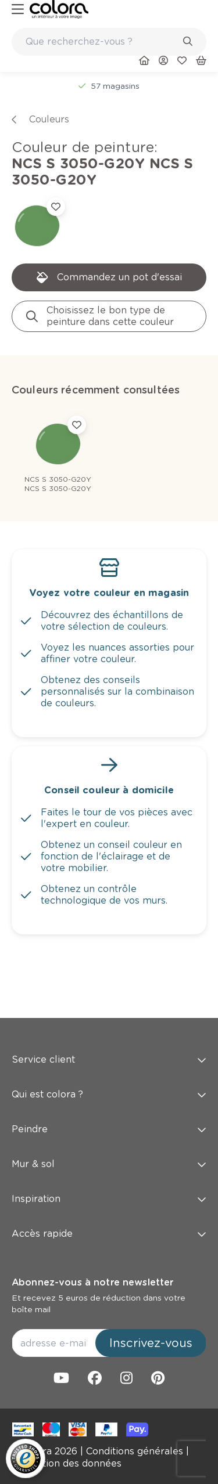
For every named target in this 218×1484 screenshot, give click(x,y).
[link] (59, 9)
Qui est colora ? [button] (109, 1094)
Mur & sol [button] (109, 1163)
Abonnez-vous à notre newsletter (92, 1282)
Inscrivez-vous (150, 1343)
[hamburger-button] (18, 9)
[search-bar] (101, 42)
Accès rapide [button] (109, 1233)
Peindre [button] (109, 1129)
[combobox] (109, 42)
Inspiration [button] (109, 1198)
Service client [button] (109, 1059)
